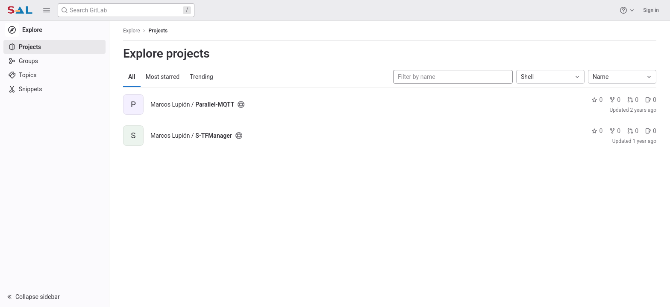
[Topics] (54, 75)
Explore (131, 31)
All (131, 76)
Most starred (163, 76)
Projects (158, 31)
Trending (201, 76)
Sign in (651, 10)
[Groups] (54, 61)
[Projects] (54, 47)
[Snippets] (54, 89)
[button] (46, 10)
